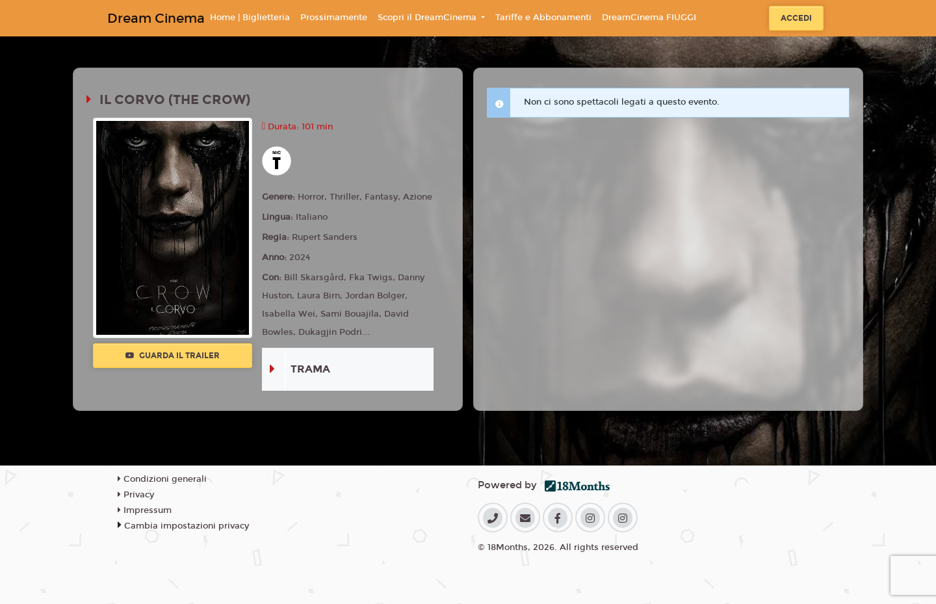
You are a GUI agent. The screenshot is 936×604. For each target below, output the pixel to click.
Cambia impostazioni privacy (186, 526)
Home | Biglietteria (250, 17)
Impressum (145, 510)
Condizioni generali (162, 479)
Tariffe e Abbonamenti (543, 17)
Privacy (136, 495)
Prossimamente (333, 17)
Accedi (796, 18)
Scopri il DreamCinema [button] (428, 17)
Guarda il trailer (172, 355)
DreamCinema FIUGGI (649, 17)
